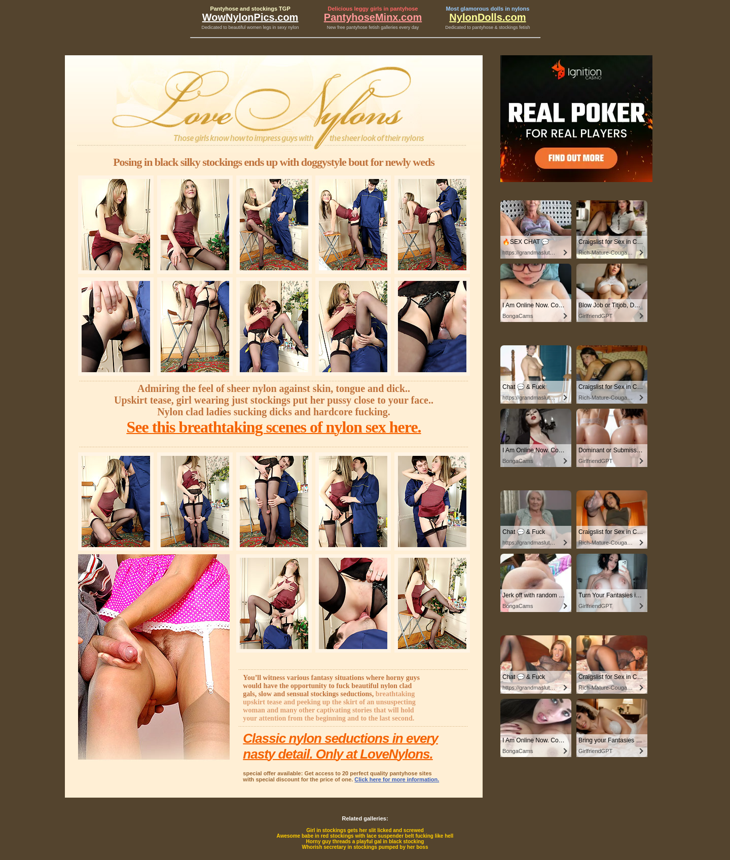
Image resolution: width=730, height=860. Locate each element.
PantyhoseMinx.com (373, 17)
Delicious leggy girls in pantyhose (373, 9)
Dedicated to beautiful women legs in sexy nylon (250, 27)
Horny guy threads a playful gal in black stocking (365, 841)
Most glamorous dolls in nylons (487, 9)
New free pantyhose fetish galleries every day (373, 27)
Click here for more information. (396, 779)
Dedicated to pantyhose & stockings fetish (487, 27)
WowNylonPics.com (250, 17)
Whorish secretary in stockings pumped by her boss (365, 847)
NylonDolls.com (487, 17)
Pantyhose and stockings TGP (250, 9)
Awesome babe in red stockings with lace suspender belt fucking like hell (365, 836)
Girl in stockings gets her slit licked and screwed (365, 830)
